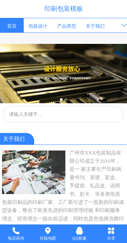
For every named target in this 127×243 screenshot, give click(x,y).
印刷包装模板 (63, 8)
